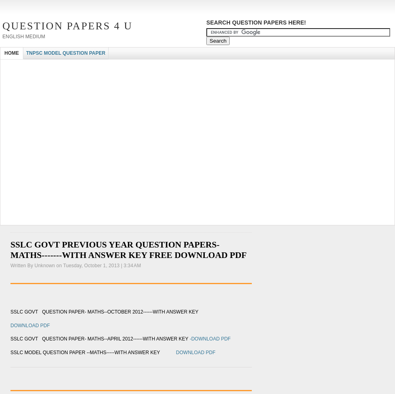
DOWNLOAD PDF (30, 325)
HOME (11, 53)
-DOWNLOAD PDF (209, 339)
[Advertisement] (76, 147)
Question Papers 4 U (67, 26)
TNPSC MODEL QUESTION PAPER (65, 53)
